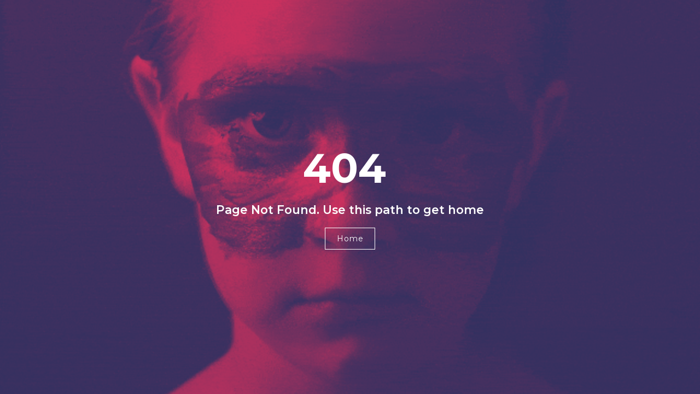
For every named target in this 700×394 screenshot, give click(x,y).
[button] (350, 239)
